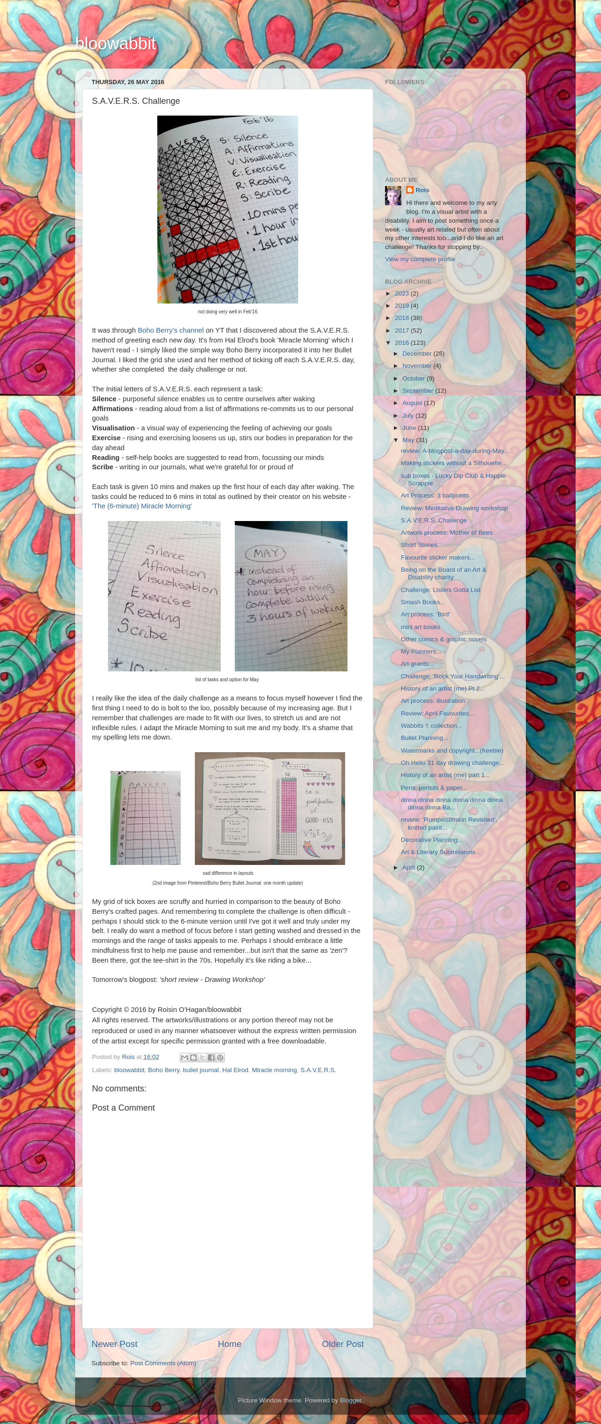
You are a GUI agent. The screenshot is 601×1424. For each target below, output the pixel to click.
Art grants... (417, 663)
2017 (403, 330)
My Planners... (421, 651)
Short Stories (419, 544)
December (417, 353)
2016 (403, 342)
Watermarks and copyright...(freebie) (452, 750)
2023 (403, 293)
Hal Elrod (235, 1070)
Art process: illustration (433, 700)
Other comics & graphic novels (444, 639)
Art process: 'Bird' (425, 614)
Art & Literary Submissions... (441, 852)
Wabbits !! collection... (431, 725)
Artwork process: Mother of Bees (447, 532)
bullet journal (201, 1070)
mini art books (420, 626)
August (413, 402)
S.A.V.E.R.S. (318, 1070)
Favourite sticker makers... (438, 557)
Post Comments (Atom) (163, 1363)
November (417, 365)
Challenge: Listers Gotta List (441, 589)
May (409, 440)
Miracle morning (274, 1070)
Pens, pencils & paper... (434, 787)
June (410, 427)
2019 (403, 305)
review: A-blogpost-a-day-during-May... (455, 450)
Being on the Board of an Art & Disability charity (443, 573)
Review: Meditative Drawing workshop (454, 508)
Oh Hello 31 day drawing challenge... (453, 762)
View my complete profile (420, 259)
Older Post (343, 1344)
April (409, 867)
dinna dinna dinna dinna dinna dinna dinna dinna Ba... (452, 803)
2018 (403, 317)
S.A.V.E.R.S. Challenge (434, 520)
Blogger (351, 1400)
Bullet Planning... (424, 737)
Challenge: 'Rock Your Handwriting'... (453, 676)
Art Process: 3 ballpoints (435, 495)
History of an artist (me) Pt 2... (443, 688)
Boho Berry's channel (171, 330)
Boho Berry (163, 1070)
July (409, 415)
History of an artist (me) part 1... (445, 774)
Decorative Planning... (432, 839)
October (414, 378)
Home (229, 1344)
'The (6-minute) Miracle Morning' (142, 506)
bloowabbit (115, 43)
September (418, 390)
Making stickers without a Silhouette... (454, 463)
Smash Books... (423, 602)
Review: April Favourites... (437, 713)
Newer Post (115, 1344)
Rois (422, 190)
